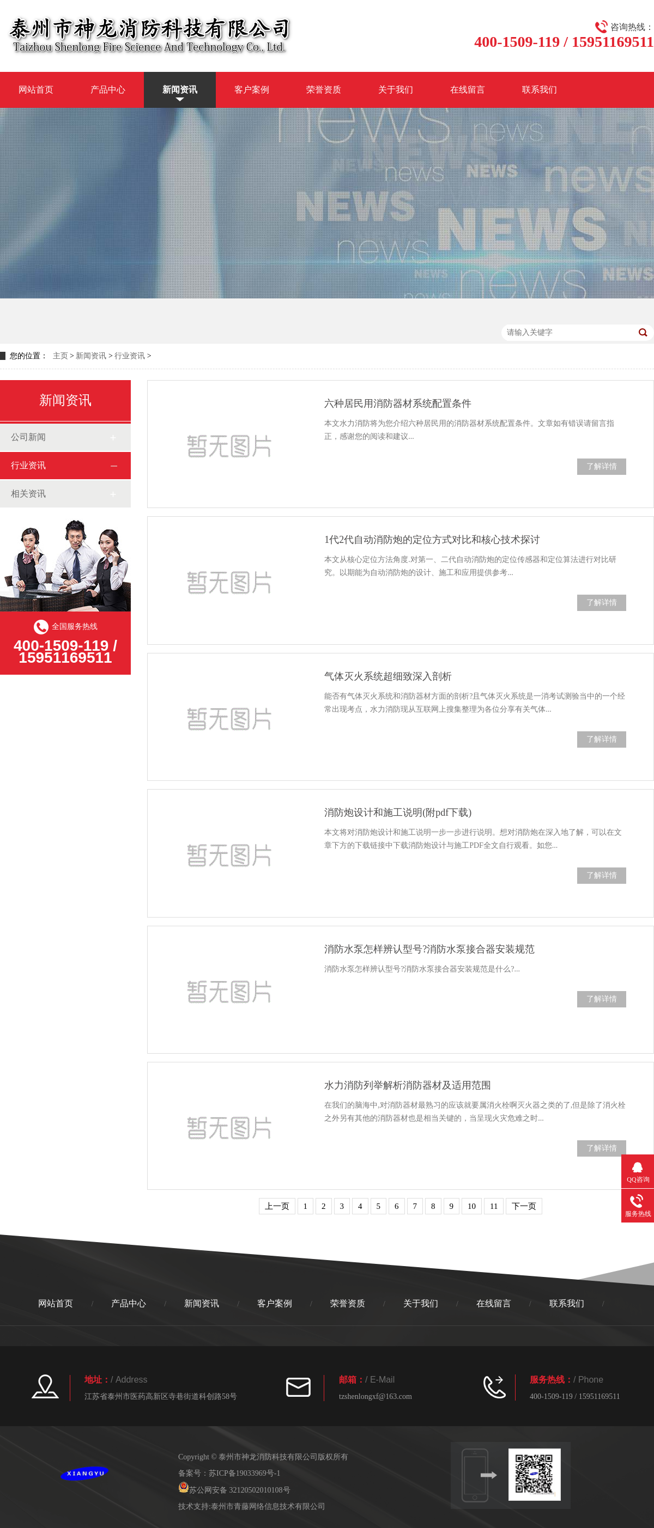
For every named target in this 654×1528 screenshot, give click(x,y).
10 (472, 1206)
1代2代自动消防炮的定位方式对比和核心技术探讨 (432, 539)
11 (494, 1206)
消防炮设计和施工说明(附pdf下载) (397, 812)
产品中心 (107, 89)
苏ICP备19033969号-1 (244, 1473)
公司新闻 (28, 437)
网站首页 (36, 89)
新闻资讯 (179, 89)
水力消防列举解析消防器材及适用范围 (407, 1085)
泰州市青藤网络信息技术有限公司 (268, 1506)
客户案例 (251, 89)
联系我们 (539, 89)
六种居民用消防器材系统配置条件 (397, 403)
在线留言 (467, 89)
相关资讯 (28, 493)
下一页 (524, 1206)
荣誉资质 (323, 89)
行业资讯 (129, 356)
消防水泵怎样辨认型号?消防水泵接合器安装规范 (429, 949)
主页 (60, 356)
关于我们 (395, 89)
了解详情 (601, 466)
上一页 (277, 1206)
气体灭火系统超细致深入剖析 (388, 676)
